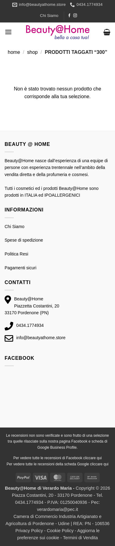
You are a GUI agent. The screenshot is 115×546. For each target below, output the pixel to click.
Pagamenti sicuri (20, 267)
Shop (32, 52)
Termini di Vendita (80, 537)
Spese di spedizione (24, 240)
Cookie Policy (60, 530)
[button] (8, 31)
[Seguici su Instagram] (75, 16)
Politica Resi (16, 253)
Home (14, 52)
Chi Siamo (49, 15)
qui (99, 458)
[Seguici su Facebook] (69, 16)
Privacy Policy (29, 530)
